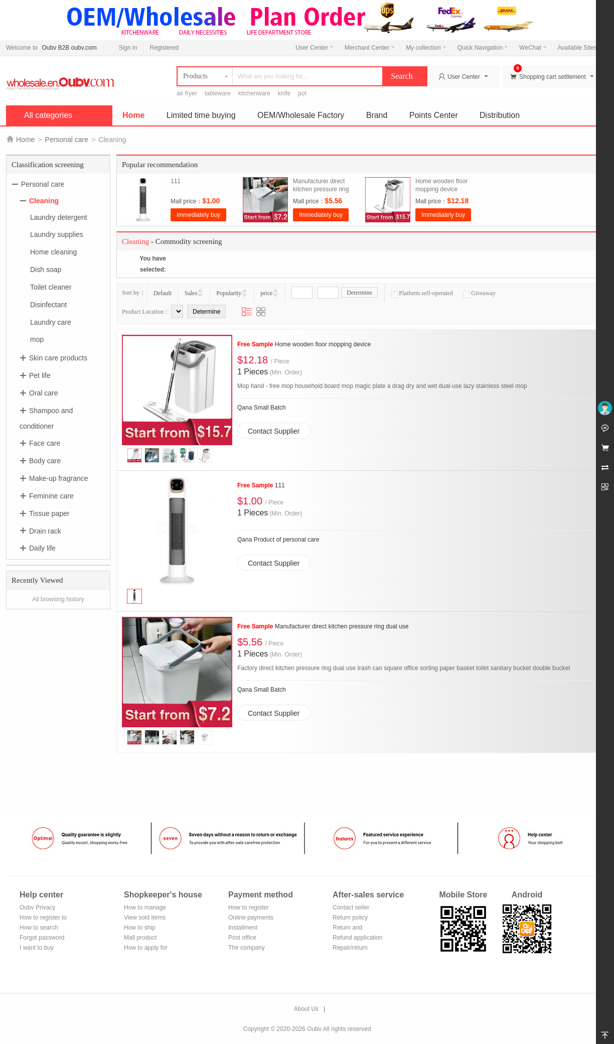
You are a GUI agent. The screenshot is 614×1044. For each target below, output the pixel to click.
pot (302, 93)
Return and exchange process (357, 928)
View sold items (145, 917)
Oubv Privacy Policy (37, 908)
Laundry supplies (56, 234)
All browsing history (58, 599)
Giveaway (479, 293)
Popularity (228, 293)
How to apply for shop (146, 948)
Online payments (250, 917)
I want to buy (37, 947)
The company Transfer (246, 948)
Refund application (357, 937)
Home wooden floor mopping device (304, 344)
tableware (218, 93)
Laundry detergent (58, 217)
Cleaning (44, 201)
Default (163, 293)
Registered (164, 47)
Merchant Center (370, 47)
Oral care (43, 393)
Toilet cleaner (51, 287)
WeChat (532, 47)
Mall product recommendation (146, 938)
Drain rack (45, 531)
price (266, 293)
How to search (39, 927)
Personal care (66, 140)
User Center (314, 47)
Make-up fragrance (58, 478)
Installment (242, 927)
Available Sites (580, 47)
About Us (306, 1008)
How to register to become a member (43, 918)
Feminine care (51, 496)
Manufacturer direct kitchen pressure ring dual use (321, 189)
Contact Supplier (274, 431)
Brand (377, 115)
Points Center (433, 115)
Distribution (500, 115)
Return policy (350, 917)
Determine (359, 292)
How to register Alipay (248, 908)
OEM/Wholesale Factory (300, 115)
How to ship (140, 927)
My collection (426, 47)
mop (37, 339)
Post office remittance (242, 938)
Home (133, 115)
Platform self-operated (422, 293)
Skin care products (58, 358)
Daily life (42, 548)
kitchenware (254, 93)
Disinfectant (48, 305)
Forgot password (42, 937)
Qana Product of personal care (278, 539)
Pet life (40, 375)
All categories (48, 115)
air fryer (187, 93)
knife (284, 93)
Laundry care (50, 322)
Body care (45, 461)
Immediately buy (198, 214)
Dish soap (45, 270)
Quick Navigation (483, 47)
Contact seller (351, 907)
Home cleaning (53, 252)
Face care (44, 443)
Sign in (128, 47)
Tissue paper (49, 513)
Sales (191, 293)
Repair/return (350, 947)
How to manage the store (145, 908)
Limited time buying (201, 115)
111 (176, 181)
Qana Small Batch (261, 407)
